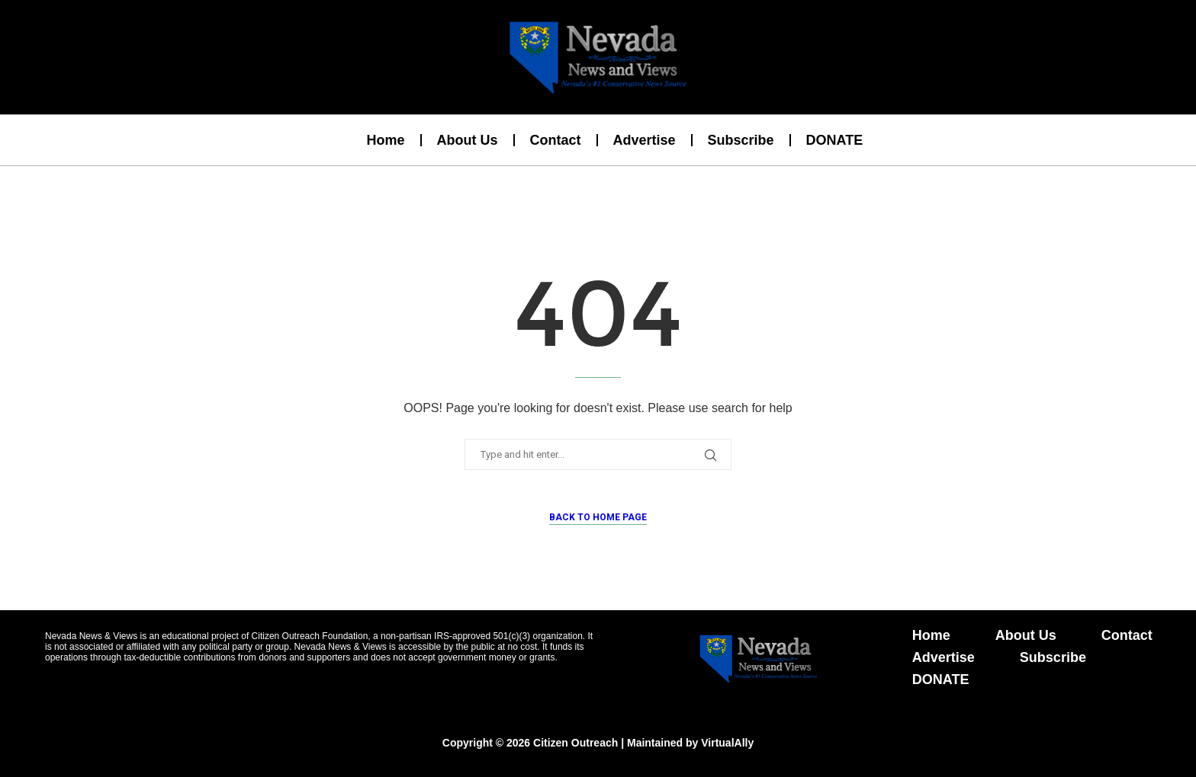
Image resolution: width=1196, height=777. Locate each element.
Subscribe (741, 140)
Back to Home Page (598, 517)
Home (385, 140)
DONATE (834, 140)
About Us (467, 140)
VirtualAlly (727, 743)
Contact (555, 140)
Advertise (644, 140)
